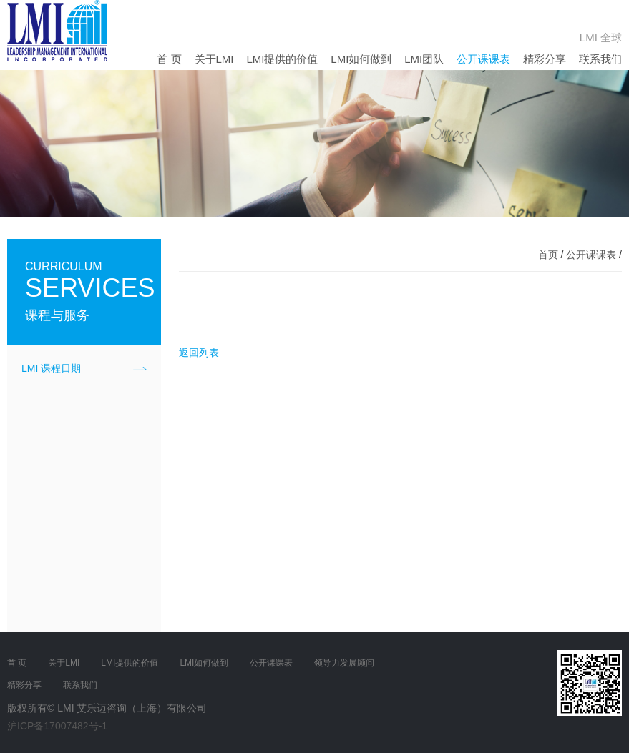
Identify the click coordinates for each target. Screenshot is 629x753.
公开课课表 (483, 59)
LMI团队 (424, 59)
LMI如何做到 (361, 59)
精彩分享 (544, 59)
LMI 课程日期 (51, 368)
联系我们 (600, 59)
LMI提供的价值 (282, 59)
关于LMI (214, 59)
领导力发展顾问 (344, 663)
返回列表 (199, 352)
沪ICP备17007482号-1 (57, 726)
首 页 (169, 59)
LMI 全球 (601, 37)
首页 (548, 254)
